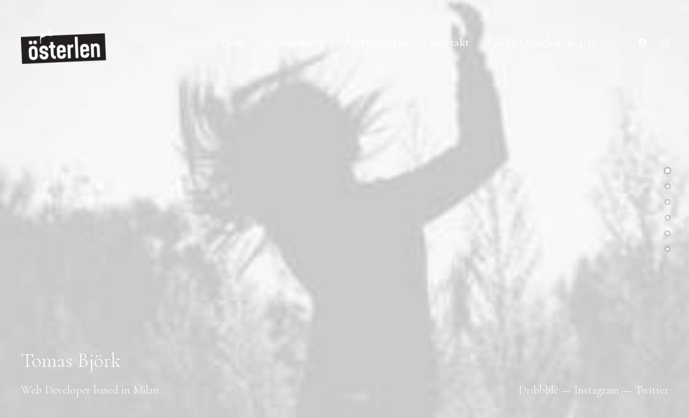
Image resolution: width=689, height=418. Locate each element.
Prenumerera (293, 42)
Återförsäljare (377, 42)
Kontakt (449, 42)
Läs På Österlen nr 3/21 (542, 42)
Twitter (652, 390)
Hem (232, 42)
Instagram (596, 390)
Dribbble (538, 390)
